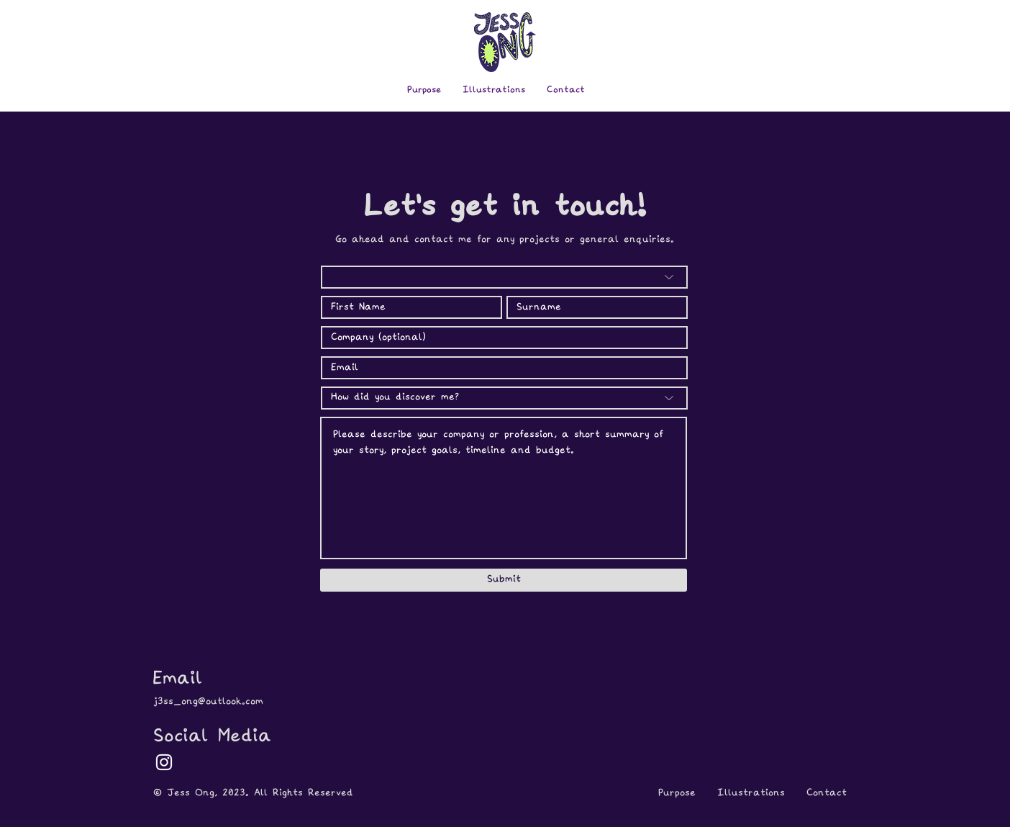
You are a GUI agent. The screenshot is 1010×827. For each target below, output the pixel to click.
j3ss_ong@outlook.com (208, 701)
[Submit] (503, 580)
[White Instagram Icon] (164, 762)
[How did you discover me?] (504, 398)
